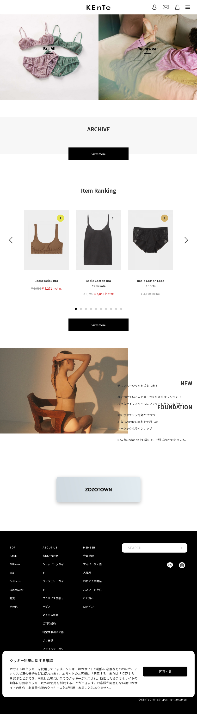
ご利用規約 (49, 623)
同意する (165, 671)
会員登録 (88, 556)
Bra (12, 572)
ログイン (88, 606)
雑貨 (12, 598)
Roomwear (16, 590)
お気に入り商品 (92, 581)
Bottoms (15, 581)
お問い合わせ (50, 556)
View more (98, 154)
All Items (15, 564)
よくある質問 (50, 615)
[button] (76, 309)
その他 (14, 606)
